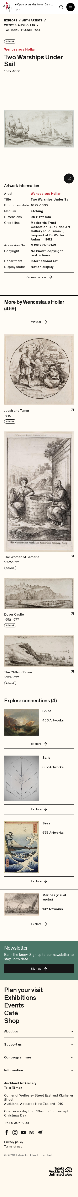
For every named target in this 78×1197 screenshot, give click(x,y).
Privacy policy (13, 1142)
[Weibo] (39, 1132)
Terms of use (13, 1146)
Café (11, 1013)
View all (39, 322)
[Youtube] (23, 1132)
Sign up (39, 969)
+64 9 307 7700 (16, 1123)
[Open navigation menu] (70, 7)
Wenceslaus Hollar (19, 49)
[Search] (61, 7)
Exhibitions (20, 997)
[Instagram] (14, 1132)
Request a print (39, 277)
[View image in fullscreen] (69, 178)
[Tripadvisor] (31, 1132)
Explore (39, 744)
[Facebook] (6, 1132)
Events (14, 1005)
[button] (39, 379)
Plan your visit (23, 990)
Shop (11, 1020)
